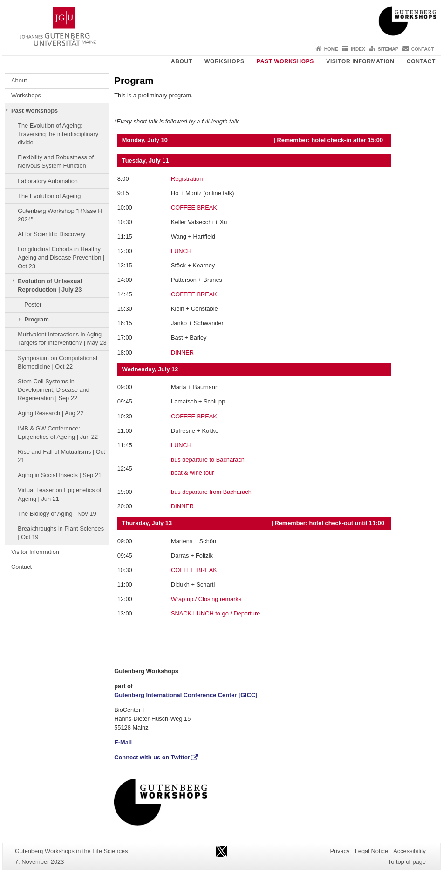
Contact (422, 49)
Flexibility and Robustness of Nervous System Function (56, 161)
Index (358, 49)
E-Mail (123, 742)
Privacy (339, 850)
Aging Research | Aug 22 (50, 413)
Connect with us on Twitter (152, 757)
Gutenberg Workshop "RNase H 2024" (60, 215)
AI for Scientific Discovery (51, 234)
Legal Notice (371, 850)
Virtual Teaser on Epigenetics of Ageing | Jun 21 (60, 494)
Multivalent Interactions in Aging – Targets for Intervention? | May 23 (62, 338)
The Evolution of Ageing (49, 195)
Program (36, 319)
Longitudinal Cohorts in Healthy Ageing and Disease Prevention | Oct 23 (61, 258)
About (181, 61)
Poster (32, 304)
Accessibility (409, 850)
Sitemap (388, 49)
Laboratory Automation (48, 181)
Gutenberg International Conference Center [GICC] (185, 694)
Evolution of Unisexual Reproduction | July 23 (50, 285)
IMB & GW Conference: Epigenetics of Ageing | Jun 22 (58, 432)
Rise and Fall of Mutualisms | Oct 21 (61, 456)
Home (331, 49)
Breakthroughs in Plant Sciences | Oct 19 (61, 532)
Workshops (224, 61)
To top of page (407, 861)
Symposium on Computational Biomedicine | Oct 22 (57, 362)
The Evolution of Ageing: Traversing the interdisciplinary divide (58, 134)
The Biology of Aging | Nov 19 (57, 513)
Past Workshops (285, 61)
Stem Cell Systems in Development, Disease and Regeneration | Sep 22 (53, 390)
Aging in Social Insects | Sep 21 (60, 474)
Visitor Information (360, 61)
